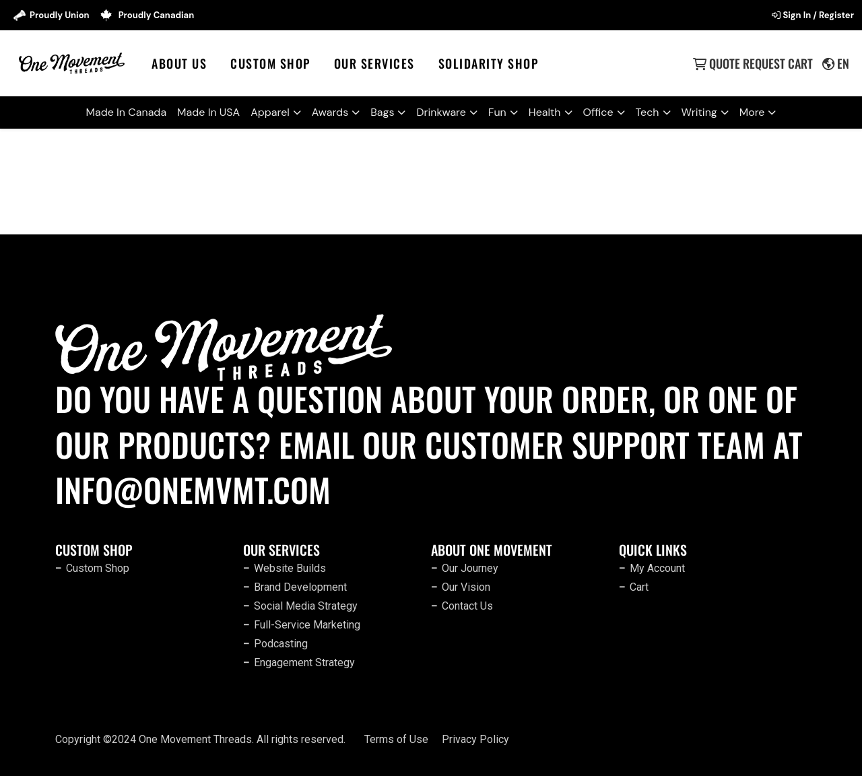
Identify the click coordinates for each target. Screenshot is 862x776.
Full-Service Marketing (307, 624)
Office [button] (598, 112)
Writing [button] (699, 112)
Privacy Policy (475, 739)
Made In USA (208, 112)
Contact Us (467, 606)
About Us (179, 63)
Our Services (374, 63)
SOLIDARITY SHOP (488, 63)
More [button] (752, 112)
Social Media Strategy (306, 606)
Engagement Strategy (304, 662)
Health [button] (545, 112)
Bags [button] (382, 112)
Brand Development (300, 587)
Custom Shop (270, 63)
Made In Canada (126, 112)
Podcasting (281, 643)
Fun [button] (497, 112)
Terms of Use (396, 739)
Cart (639, 587)
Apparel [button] (270, 112)
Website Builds (290, 568)
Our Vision (466, 587)
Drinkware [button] (440, 112)
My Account (657, 568)
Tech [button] (647, 112)
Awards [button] (330, 112)
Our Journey (470, 568)
